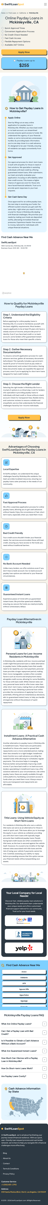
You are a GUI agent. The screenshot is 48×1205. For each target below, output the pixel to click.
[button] (24, 273)
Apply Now (24, 52)
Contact (6, 1163)
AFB (24, 983)
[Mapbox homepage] (6, 293)
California (22, 13)
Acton (24, 972)
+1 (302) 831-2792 (9, 1184)
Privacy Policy (9, 1174)
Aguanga (24, 1001)
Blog (5, 1153)
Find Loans (12, 13)
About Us (6, 1158)
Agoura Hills (24, 989)
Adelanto (24, 977)
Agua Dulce (24, 995)
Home (3, 13)
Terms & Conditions (11, 1168)
